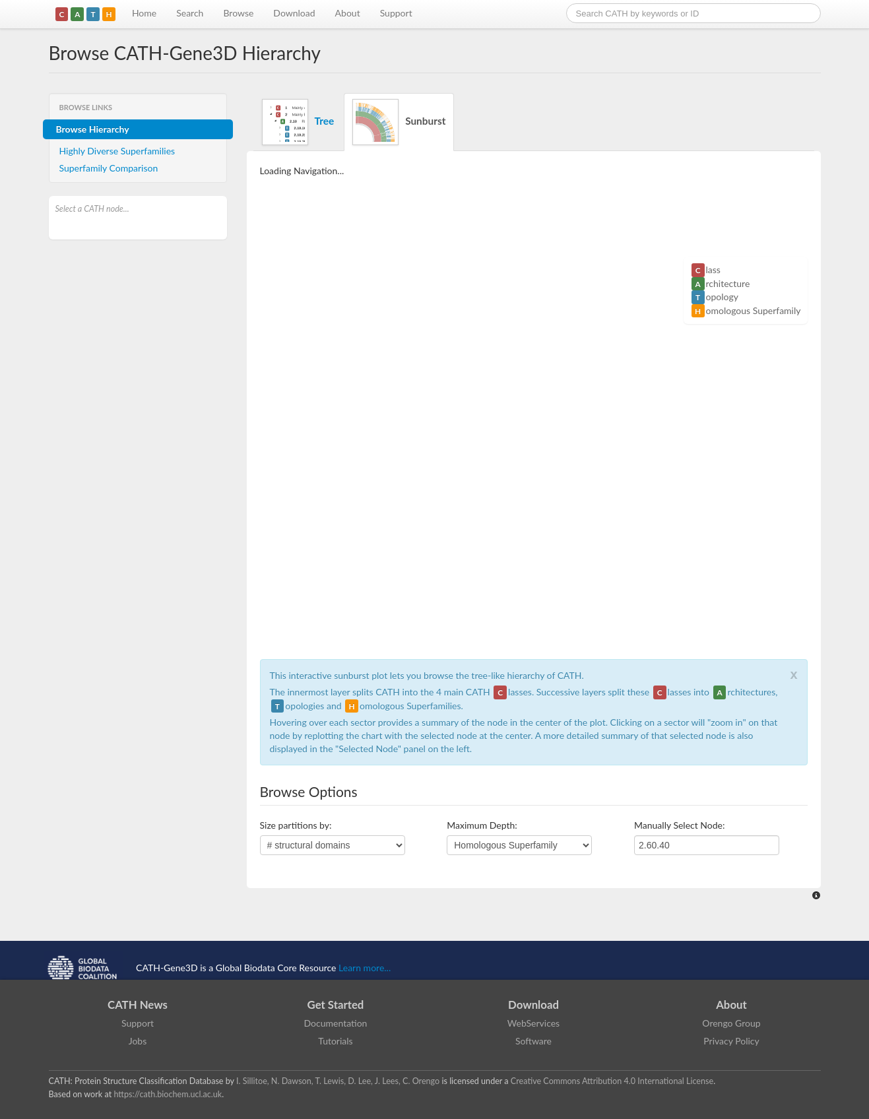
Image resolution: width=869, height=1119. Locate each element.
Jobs (138, 1040)
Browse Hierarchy (92, 129)
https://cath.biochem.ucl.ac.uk (167, 1094)
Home (144, 12)
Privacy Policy (731, 1040)
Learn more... (364, 967)
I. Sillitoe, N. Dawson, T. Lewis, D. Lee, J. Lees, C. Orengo (337, 1081)
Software (533, 1040)
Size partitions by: (296, 825)
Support (396, 12)
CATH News (138, 1004)
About (347, 12)
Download (294, 12)
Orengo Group (731, 1023)
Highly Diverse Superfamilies (117, 150)
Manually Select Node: (679, 825)
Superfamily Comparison (108, 168)
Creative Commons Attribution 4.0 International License (612, 1081)
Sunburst (398, 122)
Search (189, 12)
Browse (238, 12)
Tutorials (335, 1040)
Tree (298, 122)
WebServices (533, 1023)
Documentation (336, 1023)
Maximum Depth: (482, 825)
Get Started (335, 1004)
